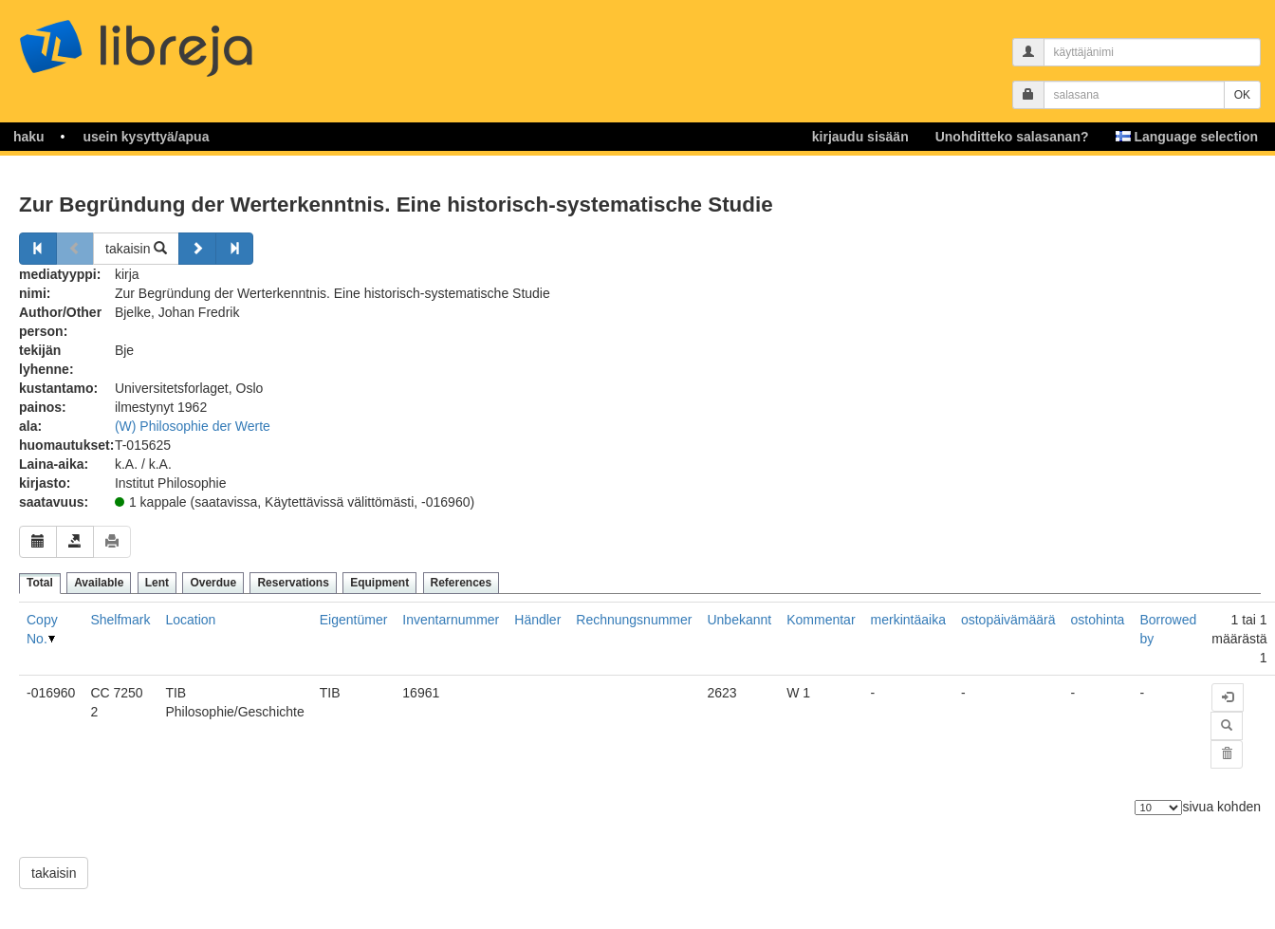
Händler (537, 619)
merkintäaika (908, 619)
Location (190, 619)
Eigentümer (354, 619)
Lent (157, 582)
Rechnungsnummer (634, 619)
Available (98, 582)
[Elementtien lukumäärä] (1158, 807)
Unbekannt (739, 619)
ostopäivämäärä (1008, 619)
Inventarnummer (450, 619)
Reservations (292, 582)
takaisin (136, 248)
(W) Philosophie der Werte (192, 426)
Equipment (379, 582)
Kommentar (820, 619)
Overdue (213, 582)
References (461, 582)
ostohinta (1098, 619)
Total (40, 582)
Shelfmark (120, 619)
